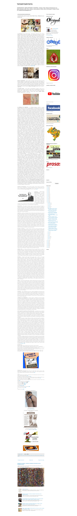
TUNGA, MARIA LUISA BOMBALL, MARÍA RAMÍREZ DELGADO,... (52, 226)
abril (48, 235)
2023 (48, 190)
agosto (49, 207)
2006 (48, 247)
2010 (48, 242)
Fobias (26, 455)
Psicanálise (41, 455)
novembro (49, 204)
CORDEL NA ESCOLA (25, 489)
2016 (48, 198)
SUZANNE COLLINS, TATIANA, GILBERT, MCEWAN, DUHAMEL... (53, 228)
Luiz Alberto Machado (55, 28)
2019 (48, 195)
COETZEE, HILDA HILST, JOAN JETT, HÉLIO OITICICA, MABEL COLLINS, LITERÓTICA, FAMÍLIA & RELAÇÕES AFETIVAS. (32, 504)
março (49, 236)
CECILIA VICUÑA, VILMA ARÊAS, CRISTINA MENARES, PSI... (52, 211)
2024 (48, 189)
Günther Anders (29, 455)
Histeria (32, 455)
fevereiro (49, 237)
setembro (49, 206)
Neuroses (38, 455)
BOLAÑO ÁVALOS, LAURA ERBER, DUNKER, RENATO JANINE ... (52, 230)
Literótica (36, 455)
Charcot (24, 455)
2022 (48, 191)
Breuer (22, 455)
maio (48, 234)
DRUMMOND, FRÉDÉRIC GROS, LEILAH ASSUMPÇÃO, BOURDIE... (53, 217)
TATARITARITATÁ (25, 4)
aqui (32, 65)
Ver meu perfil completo (49, 35)
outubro (49, 205)
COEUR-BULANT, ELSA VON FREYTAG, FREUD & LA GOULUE (53, 221)
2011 (48, 241)
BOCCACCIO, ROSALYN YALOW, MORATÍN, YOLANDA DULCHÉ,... (53, 219)
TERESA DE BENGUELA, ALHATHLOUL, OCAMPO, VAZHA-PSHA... (53, 215)
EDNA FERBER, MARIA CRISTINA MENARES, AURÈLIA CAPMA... (52, 209)
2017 (48, 197)
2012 (48, 240)
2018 (48, 196)
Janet (33, 455)
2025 (48, 188)
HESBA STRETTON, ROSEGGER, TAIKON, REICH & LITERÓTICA (52, 212)
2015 (48, 199)
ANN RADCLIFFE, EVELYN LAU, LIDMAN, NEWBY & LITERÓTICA (52, 224)
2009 (48, 243)
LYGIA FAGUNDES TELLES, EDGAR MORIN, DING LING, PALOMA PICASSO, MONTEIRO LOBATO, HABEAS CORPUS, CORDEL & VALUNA (32, 499)
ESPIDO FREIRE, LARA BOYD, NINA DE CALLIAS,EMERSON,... (53, 222)
